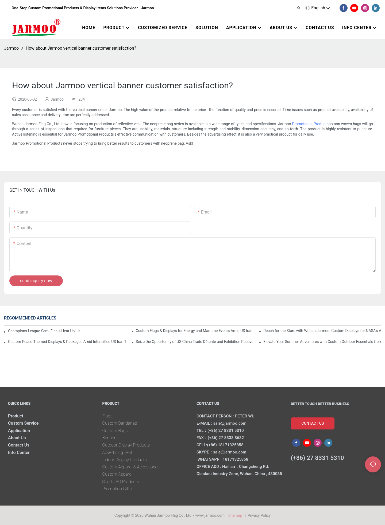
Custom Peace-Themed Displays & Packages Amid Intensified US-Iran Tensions (67, 342)
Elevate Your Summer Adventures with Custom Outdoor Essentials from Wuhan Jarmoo (322, 342)
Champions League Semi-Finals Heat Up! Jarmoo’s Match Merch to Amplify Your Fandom (44, 331)
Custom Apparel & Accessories (131, 466)
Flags (107, 416)
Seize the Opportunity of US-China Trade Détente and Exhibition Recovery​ (194, 342)
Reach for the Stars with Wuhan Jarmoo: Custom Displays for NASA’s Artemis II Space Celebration (322, 331)
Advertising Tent (117, 452)
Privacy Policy (259, 515)
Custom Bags (115, 430)
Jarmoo (11, 48)
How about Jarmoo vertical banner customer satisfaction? (81, 48)
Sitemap (236, 515)
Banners (110, 437)
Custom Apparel (117, 474)
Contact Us (18, 445)
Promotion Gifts (117, 488)
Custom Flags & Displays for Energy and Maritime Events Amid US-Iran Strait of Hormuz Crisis (194, 331)
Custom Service (23, 423)
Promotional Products (310, 124)
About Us (17, 437)
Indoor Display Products (124, 459)
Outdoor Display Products (126, 445)
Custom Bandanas (119, 423)
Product (15, 416)
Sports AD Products (120, 481)
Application (19, 430)
